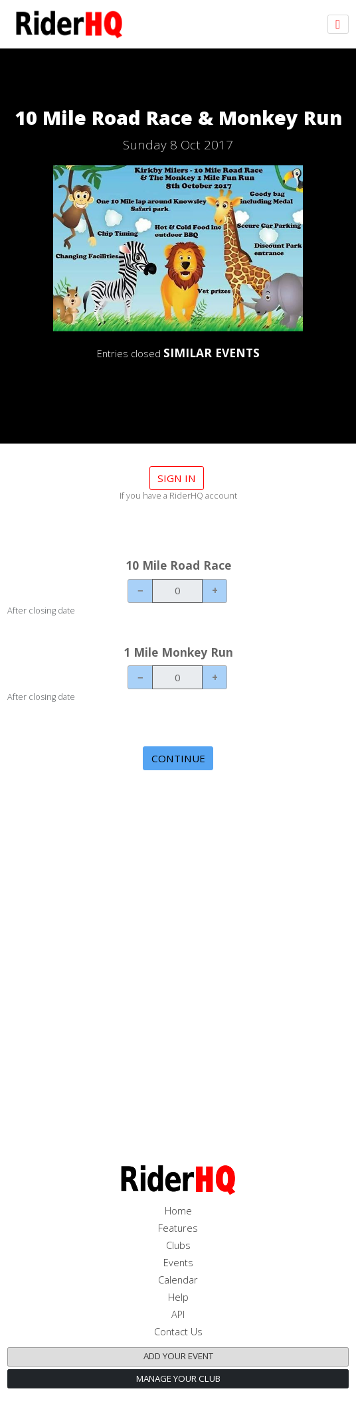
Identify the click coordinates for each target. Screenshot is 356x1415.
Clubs (178, 1245)
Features (178, 1228)
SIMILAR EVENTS (211, 353)
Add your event (178, 1356)
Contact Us (178, 1331)
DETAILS (178, 388)
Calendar (178, 1280)
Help (178, 1297)
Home (178, 1211)
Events (178, 1262)
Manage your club (178, 1378)
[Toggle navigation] (338, 24)
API (178, 1314)
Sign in (176, 478)
